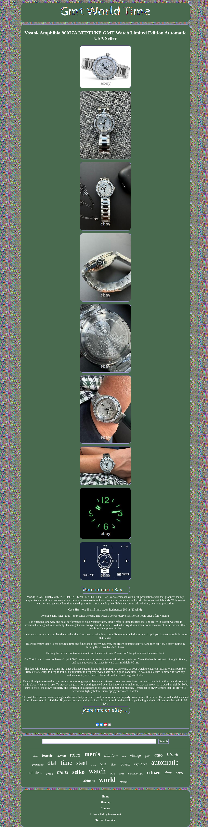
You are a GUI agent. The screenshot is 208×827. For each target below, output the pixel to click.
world (107, 779)
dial (52, 762)
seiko (78, 772)
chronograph (135, 773)
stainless (35, 772)
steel (81, 763)
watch (97, 771)
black (172, 755)
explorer (140, 764)
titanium (111, 756)
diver (113, 764)
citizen (154, 772)
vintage (135, 755)
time (66, 762)
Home (105, 796)
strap (93, 765)
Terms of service (105, 820)
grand (49, 774)
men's (92, 754)
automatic (165, 762)
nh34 (112, 773)
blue (103, 764)
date (168, 773)
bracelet (48, 756)
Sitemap (105, 802)
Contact (105, 808)
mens (62, 772)
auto (158, 755)
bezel (179, 773)
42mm (61, 756)
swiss (121, 773)
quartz (125, 764)
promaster (37, 764)
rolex (75, 755)
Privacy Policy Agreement (105, 814)
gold (147, 756)
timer (124, 757)
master (123, 781)
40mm (89, 780)
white (35, 756)
